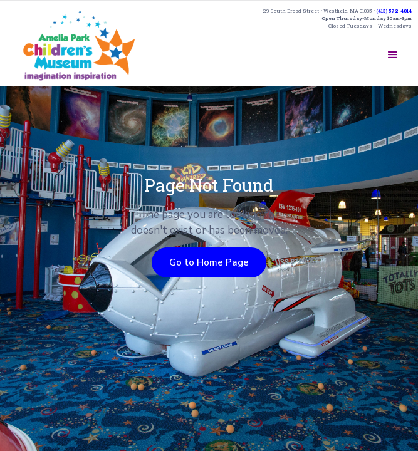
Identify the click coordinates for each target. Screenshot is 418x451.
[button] (393, 55)
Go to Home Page (209, 262)
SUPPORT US (322, 50)
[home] (79, 45)
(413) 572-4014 (394, 11)
